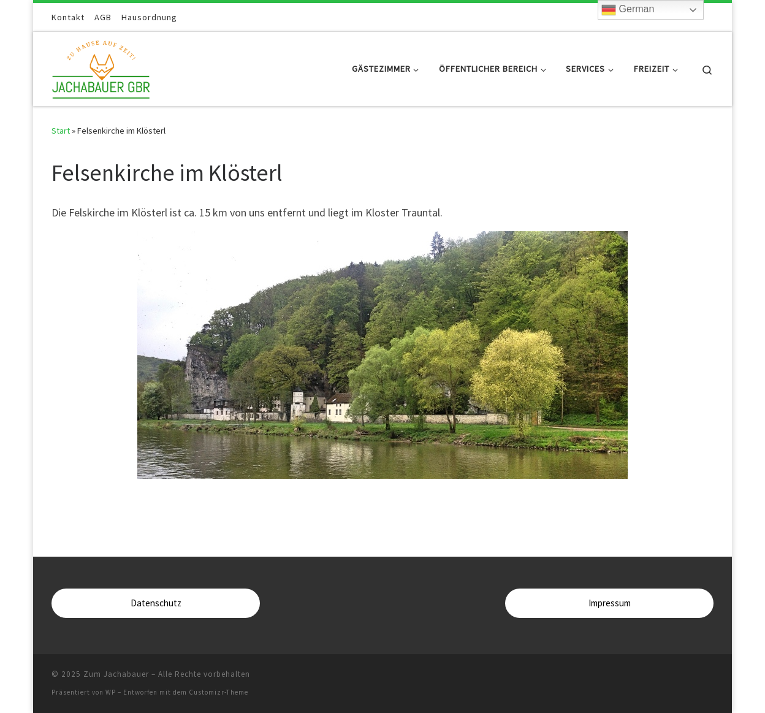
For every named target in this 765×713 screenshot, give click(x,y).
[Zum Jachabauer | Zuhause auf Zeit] (101, 66)
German (627, 9)
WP (110, 692)
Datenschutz (156, 603)
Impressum (609, 603)
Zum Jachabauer (116, 674)
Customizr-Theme (218, 692)
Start (60, 130)
